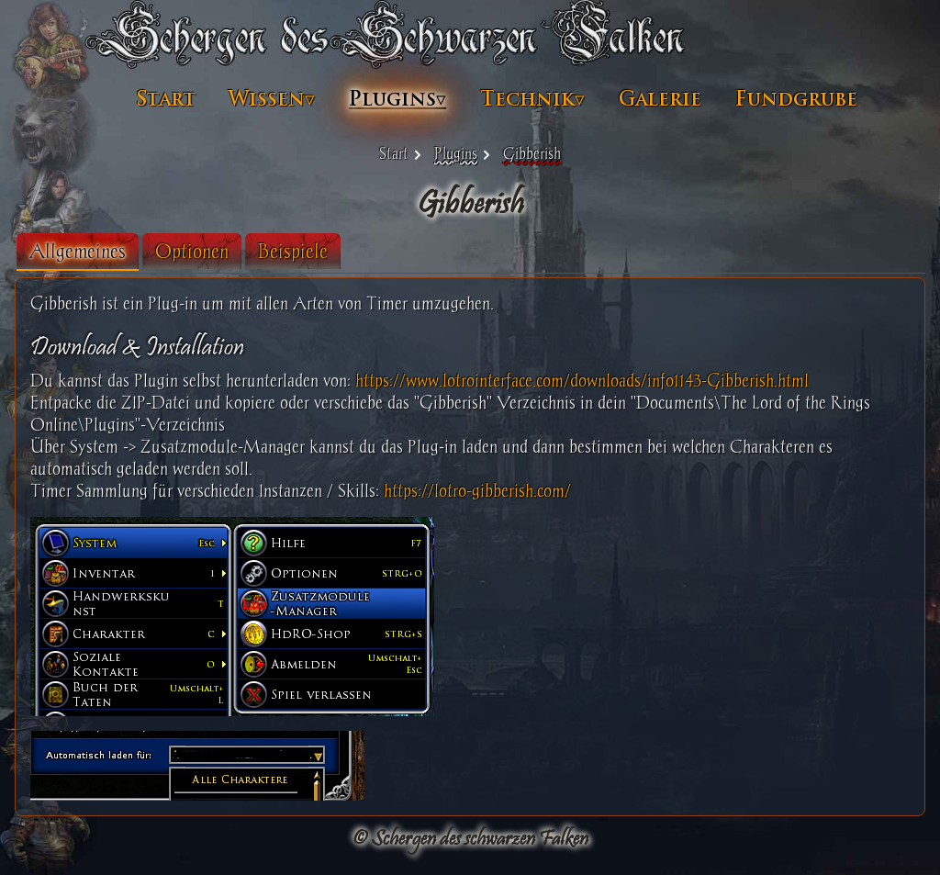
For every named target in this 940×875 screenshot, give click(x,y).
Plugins (455, 153)
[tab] (77, 252)
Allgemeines (77, 251)
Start (166, 99)
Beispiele (293, 251)
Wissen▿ (272, 99)
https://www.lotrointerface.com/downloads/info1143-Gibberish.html (582, 380)
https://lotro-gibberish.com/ (477, 490)
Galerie (660, 99)
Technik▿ (532, 99)
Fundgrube (796, 99)
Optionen (192, 251)
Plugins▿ (397, 99)
